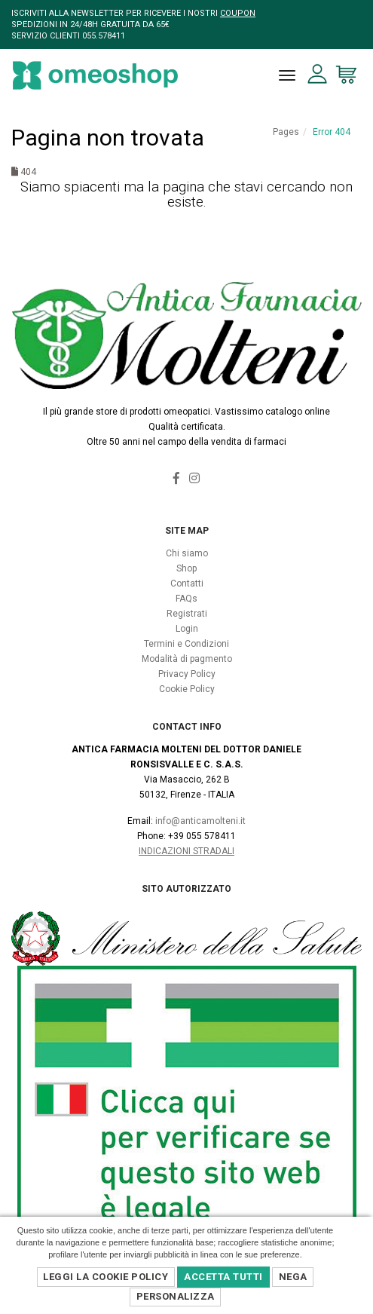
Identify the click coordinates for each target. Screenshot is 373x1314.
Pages (286, 132)
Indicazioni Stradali (186, 851)
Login (187, 628)
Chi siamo (187, 553)
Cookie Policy (187, 689)
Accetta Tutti (223, 1276)
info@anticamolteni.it (200, 821)
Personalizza (175, 1296)
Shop (186, 568)
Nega (293, 1276)
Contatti (186, 583)
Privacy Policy (187, 674)
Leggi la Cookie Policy (105, 1276)
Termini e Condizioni (186, 644)
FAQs (186, 598)
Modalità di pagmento (187, 659)
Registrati (187, 613)
